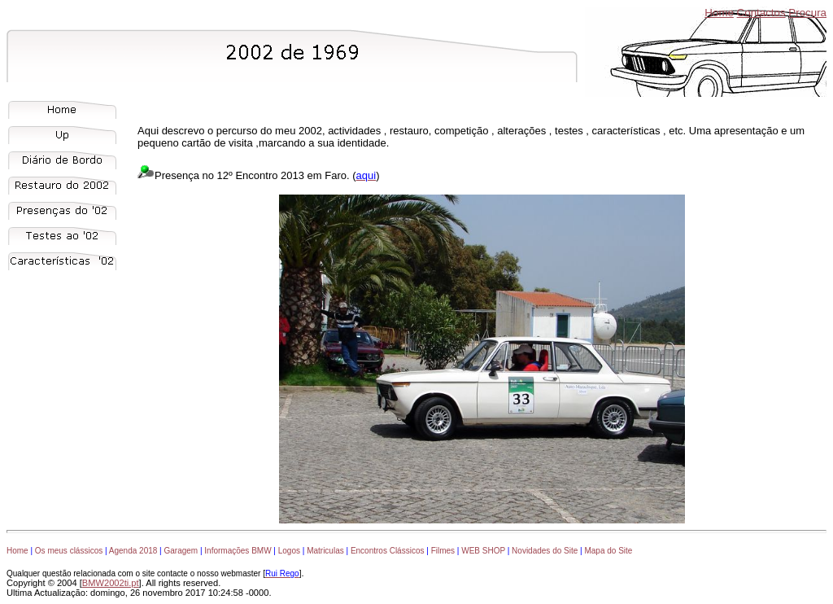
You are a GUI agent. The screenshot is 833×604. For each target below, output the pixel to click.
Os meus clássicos (68, 550)
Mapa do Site (608, 550)
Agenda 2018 (133, 550)
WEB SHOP (483, 550)
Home (719, 13)
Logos (289, 550)
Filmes (443, 550)
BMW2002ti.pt (110, 583)
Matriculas (325, 550)
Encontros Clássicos (388, 550)
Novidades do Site (545, 550)
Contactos (761, 13)
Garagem (181, 550)
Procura (807, 13)
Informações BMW (237, 550)
